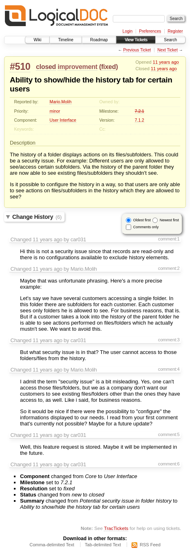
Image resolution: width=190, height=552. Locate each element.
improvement (77, 66)
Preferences (150, 31)
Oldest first (142, 220)
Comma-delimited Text (51, 544)
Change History (37, 217)
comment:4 (169, 369)
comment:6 (169, 463)
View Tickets (136, 40)
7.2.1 (139, 111)
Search (170, 40)
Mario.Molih (60, 102)
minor (54, 111)
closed (46, 66)
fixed (108, 66)
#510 (20, 66)
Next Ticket (167, 50)
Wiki (37, 40)
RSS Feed (150, 544)
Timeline (65, 40)
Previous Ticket (137, 50)
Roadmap (99, 40)
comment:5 (169, 434)
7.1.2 (139, 120)
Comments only (146, 227)
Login (127, 31)
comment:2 (169, 268)
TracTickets (116, 528)
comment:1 (169, 238)
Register (175, 31)
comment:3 (169, 339)
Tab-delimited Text (103, 544)
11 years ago (166, 62)
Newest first (169, 220)
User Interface (62, 120)
